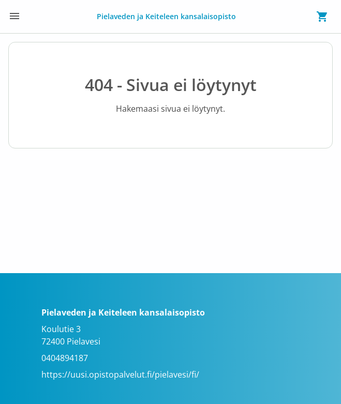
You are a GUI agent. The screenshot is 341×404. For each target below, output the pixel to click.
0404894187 (64, 358)
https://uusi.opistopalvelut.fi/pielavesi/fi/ (120, 374)
